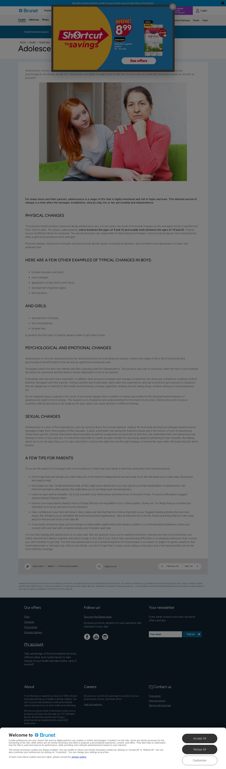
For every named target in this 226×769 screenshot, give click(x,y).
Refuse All (199, 749)
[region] (113, 748)
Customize (199, 760)
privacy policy (79, 757)
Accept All (199, 738)
